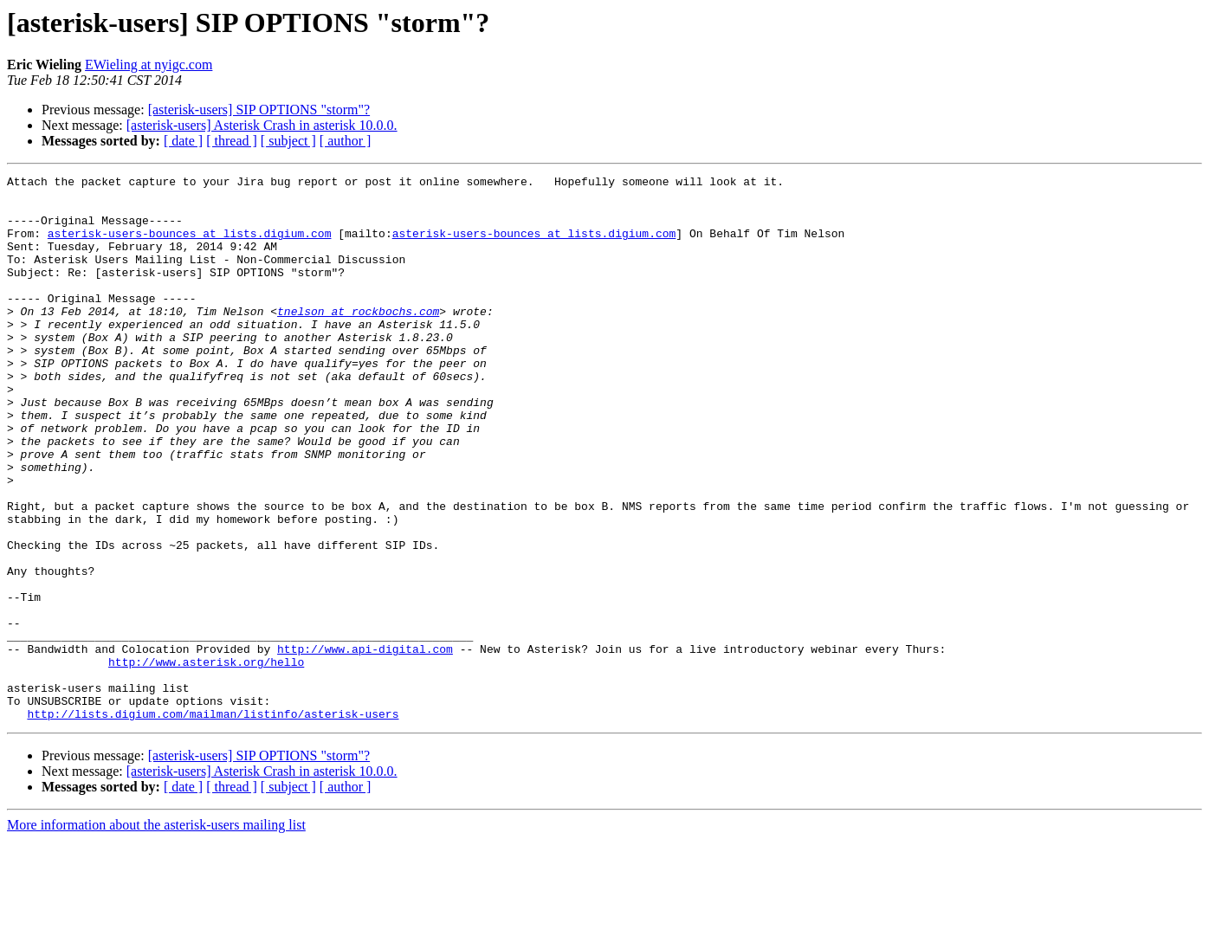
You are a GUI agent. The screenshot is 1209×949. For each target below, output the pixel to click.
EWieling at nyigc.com (148, 64)
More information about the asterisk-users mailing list (156, 933)
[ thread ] (231, 140)
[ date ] (183, 140)
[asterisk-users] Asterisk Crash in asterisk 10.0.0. (262, 125)
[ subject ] (288, 140)
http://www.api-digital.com (365, 744)
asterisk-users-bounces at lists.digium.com (190, 246)
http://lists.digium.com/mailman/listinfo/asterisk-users (212, 822)
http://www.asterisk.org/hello (206, 760)
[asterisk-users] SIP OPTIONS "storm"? (259, 109)
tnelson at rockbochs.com (358, 339)
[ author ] (346, 140)
